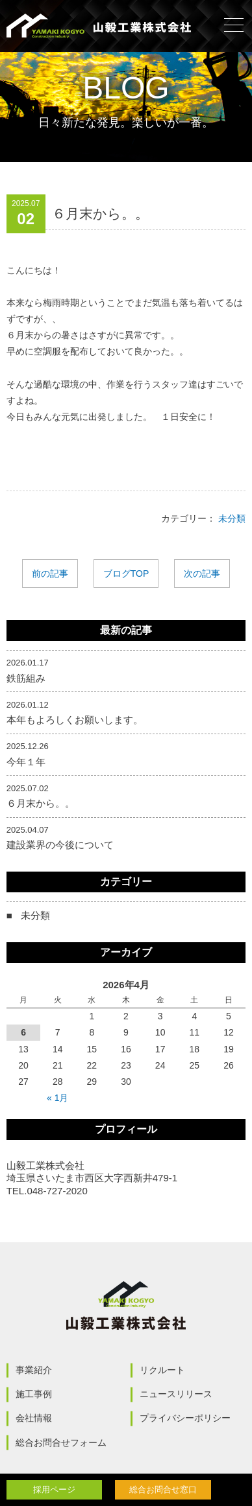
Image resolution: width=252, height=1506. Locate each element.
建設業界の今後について (60, 844)
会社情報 (34, 1418)
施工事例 (34, 1394)
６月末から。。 (40, 803)
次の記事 (202, 573)
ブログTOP (126, 573)
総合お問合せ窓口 (163, 1489)
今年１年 (25, 761)
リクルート (162, 1370)
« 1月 (57, 1098)
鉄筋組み (25, 678)
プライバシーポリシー (185, 1418)
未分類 (232, 518)
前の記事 (50, 573)
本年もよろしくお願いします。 (74, 719)
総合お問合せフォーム (61, 1442)
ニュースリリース (176, 1394)
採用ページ (54, 1489)
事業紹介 (34, 1370)
